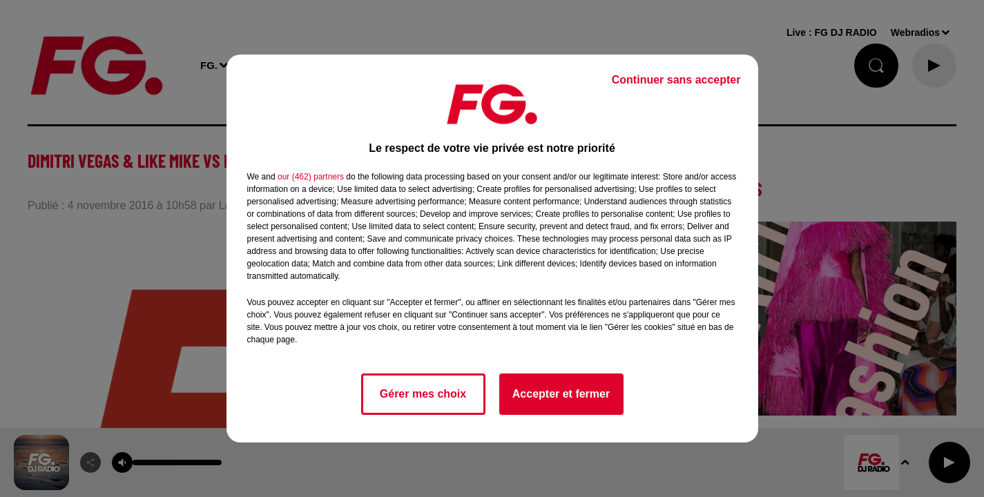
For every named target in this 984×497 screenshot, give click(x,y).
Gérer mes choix (423, 394)
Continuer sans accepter (676, 80)
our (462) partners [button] (311, 177)
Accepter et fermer (561, 394)
